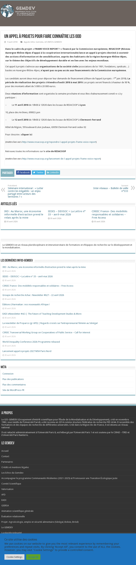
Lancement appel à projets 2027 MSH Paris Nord (26, 351)
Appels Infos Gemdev (33, 42)
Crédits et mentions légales (15, 467)
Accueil (4, 451)
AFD (3, 494)
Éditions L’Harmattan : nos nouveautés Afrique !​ (26, 304)
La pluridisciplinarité (11, 533)
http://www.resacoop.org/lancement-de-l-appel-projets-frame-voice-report (61, 158)
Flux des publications (13, 379)
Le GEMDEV (7, 527)
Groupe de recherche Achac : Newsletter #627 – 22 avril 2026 (33, 295)
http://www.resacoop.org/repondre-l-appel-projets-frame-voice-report (59, 142)
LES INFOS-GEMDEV (53, 42)
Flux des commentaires (14, 384)
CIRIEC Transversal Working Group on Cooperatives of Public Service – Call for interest (46, 332)
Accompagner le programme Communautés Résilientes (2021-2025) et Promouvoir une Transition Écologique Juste (59, 478)
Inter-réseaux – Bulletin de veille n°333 (110, 188)
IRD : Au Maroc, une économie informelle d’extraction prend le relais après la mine (23, 214)
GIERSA (5, 505)
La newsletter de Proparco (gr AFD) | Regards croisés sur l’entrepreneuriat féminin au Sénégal (50, 323)
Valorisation (7, 489)
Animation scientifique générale (17, 511)
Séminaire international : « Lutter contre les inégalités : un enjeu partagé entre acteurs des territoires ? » (26, 191)
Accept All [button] (33, 557)
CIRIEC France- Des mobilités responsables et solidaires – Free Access (109, 214)
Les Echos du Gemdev (12, 472)
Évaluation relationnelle (13, 516)
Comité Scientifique (11, 483)
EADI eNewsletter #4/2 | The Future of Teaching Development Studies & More (41, 313)
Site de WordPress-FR (13, 390)
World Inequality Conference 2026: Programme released (31, 341)
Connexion (7, 373)
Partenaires (7, 461)
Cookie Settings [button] (14, 557)
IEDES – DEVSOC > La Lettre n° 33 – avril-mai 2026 (67, 213)
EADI (3, 500)
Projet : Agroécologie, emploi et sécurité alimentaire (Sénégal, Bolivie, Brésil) (40, 522)
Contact (5, 456)
